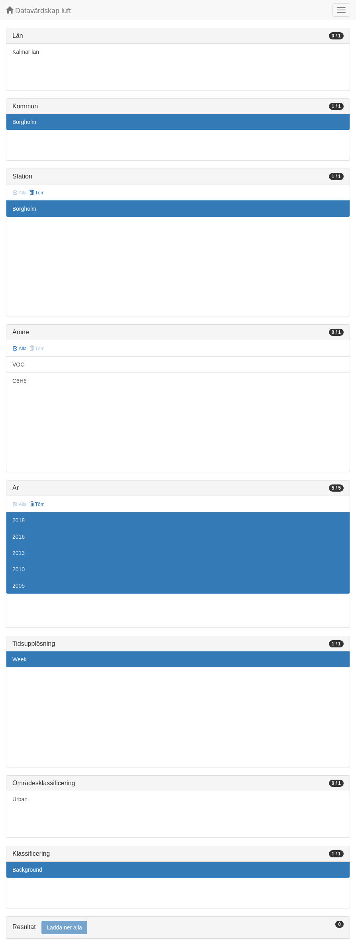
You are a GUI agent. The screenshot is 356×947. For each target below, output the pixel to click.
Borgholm (24, 122)
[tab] (178, 928)
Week (19, 659)
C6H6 (19, 381)
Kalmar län (25, 52)
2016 (18, 536)
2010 (18, 569)
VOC (18, 364)
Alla (20, 348)
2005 (18, 585)
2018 (18, 520)
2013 (18, 553)
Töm (37, 193)
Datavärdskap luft (38, 10)
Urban (20, 799)
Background (27, 870)
